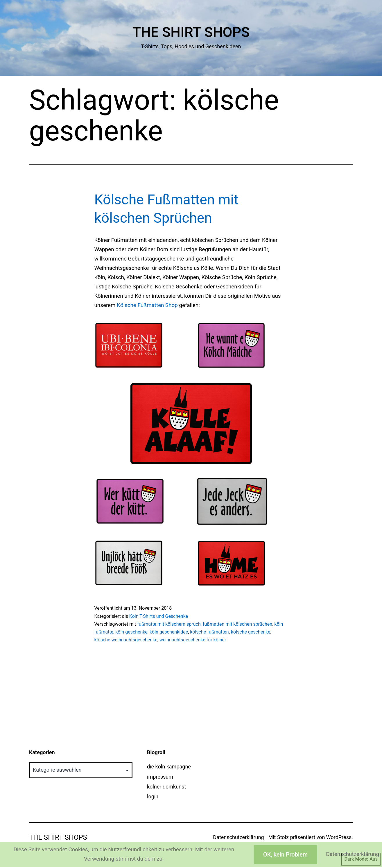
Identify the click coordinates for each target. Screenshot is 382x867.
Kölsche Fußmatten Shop (147, 305)
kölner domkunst (166, 787)
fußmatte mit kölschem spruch (168, 624)
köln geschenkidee (169, 632)
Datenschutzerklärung (238, 837)
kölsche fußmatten (209, 632)
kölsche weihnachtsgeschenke (125, 640)
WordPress (338, 837)
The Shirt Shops (191, 32)
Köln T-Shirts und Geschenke (158, 616)
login (152, 796)
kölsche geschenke (250, 632)
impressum (160, 777)
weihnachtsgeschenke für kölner (192, 640)
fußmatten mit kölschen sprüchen (237, 624)
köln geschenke (131, 632)
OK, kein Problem (285, 854)
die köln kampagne (169, 766)
